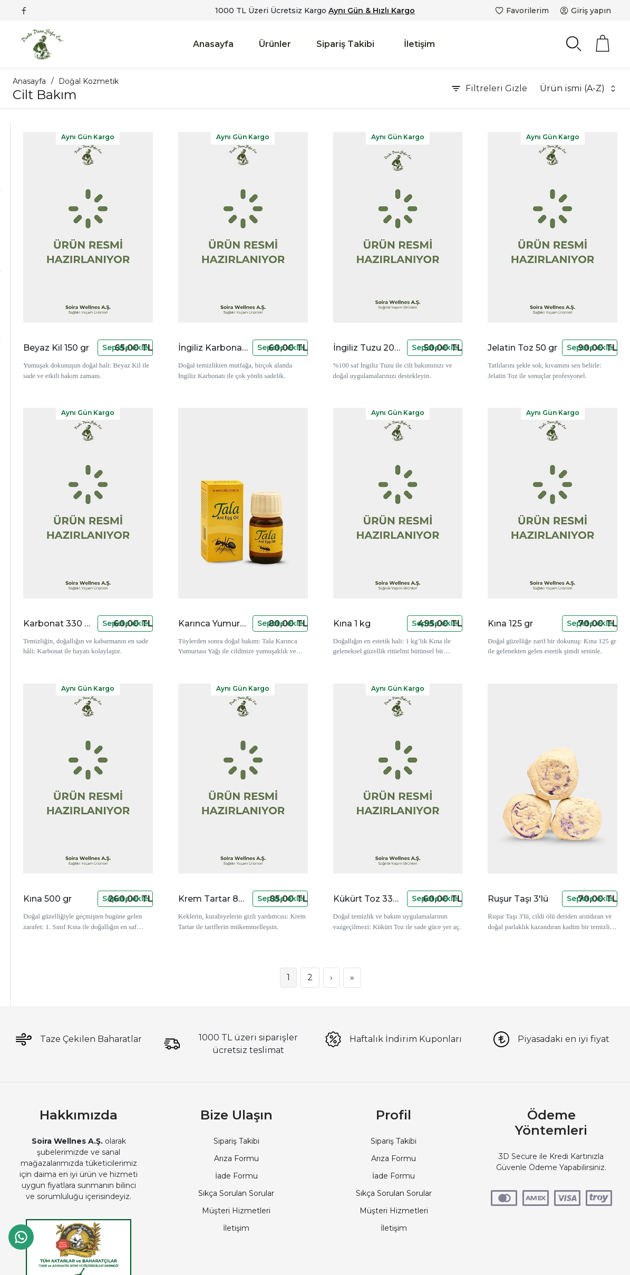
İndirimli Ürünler (56, 375)
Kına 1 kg (420, 521)
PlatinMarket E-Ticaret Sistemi (283, 1256)
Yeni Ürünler (49, 389)
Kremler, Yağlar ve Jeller (57, 158)
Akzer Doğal (50, 241)
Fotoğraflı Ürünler (59, 432)
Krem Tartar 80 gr (299, 745)
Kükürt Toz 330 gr (420, 745)
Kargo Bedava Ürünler (68, 417)
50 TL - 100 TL (53, 308)
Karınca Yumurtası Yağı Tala (299, 521)
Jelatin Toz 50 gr (540, 297)
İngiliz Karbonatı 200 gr (299, 297)
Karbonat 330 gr (178, 521)
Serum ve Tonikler (47, 174)
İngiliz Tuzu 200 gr (420, 297)
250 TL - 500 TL (55, 322)
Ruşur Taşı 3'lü (540, 745)
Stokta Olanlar (53, 403)
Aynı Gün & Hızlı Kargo (371, 10)
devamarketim (54, 255)
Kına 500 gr (178, 745)
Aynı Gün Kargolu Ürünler (73, 446)
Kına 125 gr (540, 521)
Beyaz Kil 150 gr (178, 297)
